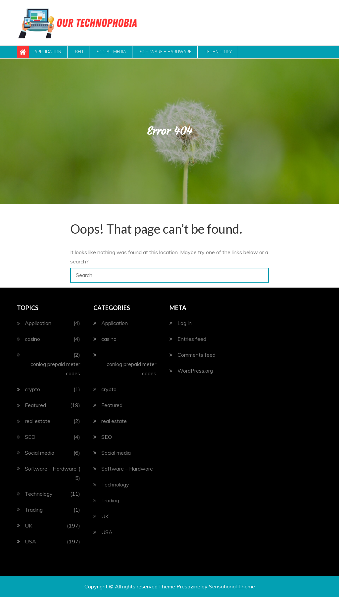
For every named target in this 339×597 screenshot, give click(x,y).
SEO (79, 51)
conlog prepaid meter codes (55, 369)
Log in (184, 323)
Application (47, 51)
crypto (32, 389)
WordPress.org (195, 370)
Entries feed (191, 339)
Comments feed (196, 354)
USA (30, 541)
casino (32, 339)
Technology (218, 51)
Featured (35, 405)
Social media (111, 51)
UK (28, 525)
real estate (37, 421)
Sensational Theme (232, 586)
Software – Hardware (165, 51)
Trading (34, 509)
